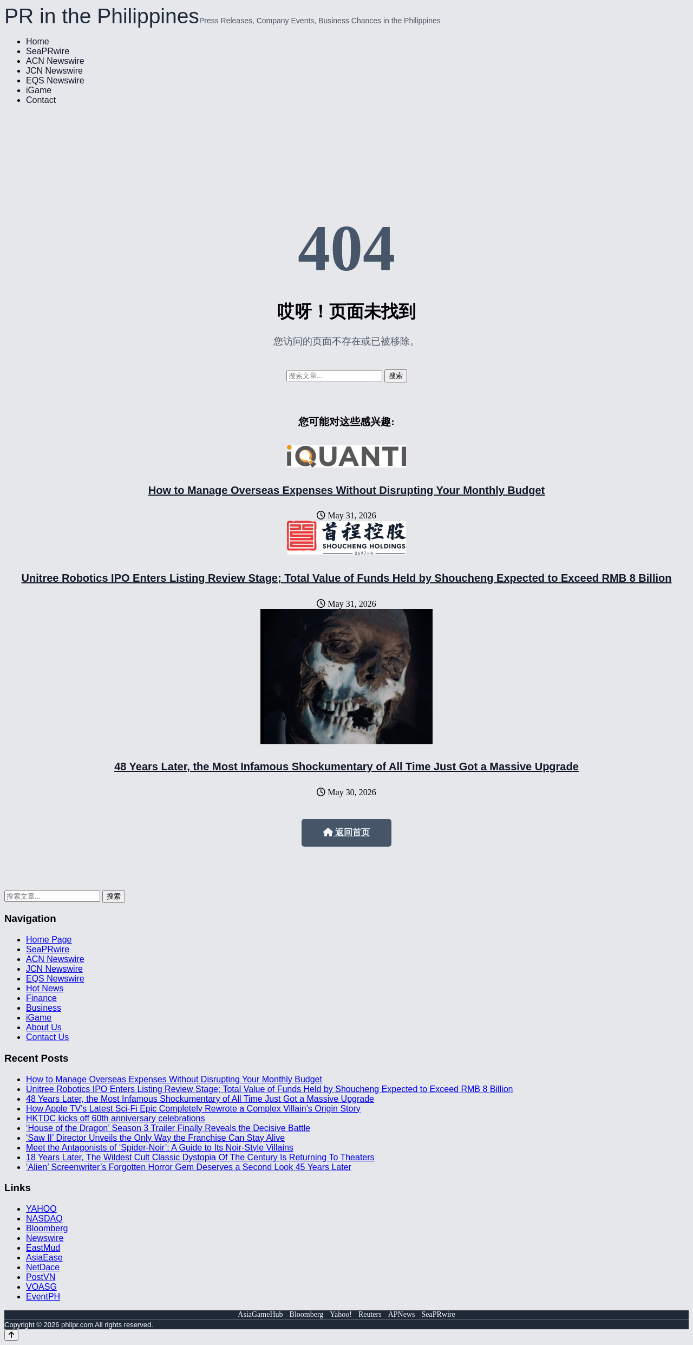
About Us (44, 1027)
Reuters (370, 1314)
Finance (41, 998)
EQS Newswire (55, 80)
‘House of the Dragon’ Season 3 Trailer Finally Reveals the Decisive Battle (168, 1128)
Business (43, 1007)
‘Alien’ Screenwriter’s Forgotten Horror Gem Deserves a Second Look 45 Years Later (188, 1167)
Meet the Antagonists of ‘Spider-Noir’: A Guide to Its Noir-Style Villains (159, 1147)
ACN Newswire (55, 61)
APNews (401, 1314)
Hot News (44, 988)
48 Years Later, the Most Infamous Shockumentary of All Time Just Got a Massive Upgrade (346, 766)
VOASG (41, 1286)
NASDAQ (44, 1218)
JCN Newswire (54, 70)
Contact (41, 100)
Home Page (49, 939)
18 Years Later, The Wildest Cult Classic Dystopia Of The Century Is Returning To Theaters (200, 1157)
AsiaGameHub (260, 1314)
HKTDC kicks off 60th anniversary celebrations (115, 1118)
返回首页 (346, 832)
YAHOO (41, 1208)
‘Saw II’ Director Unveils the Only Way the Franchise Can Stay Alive (155, 1137)
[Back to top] (11, 1335)
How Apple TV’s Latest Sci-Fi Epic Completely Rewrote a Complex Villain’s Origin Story (193, 1108)
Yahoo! (341, 1314)
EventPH (43, 1296)
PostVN (40, 1277)
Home (37, 41)
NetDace (43, 1267)
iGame (38, 90)
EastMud (43, 1247)
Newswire (44, 1238)
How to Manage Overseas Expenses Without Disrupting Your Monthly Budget (346, 490)
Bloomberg (47, 1228)
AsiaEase (44, 1257)
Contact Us (47, 1037)
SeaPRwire (47, 51)
